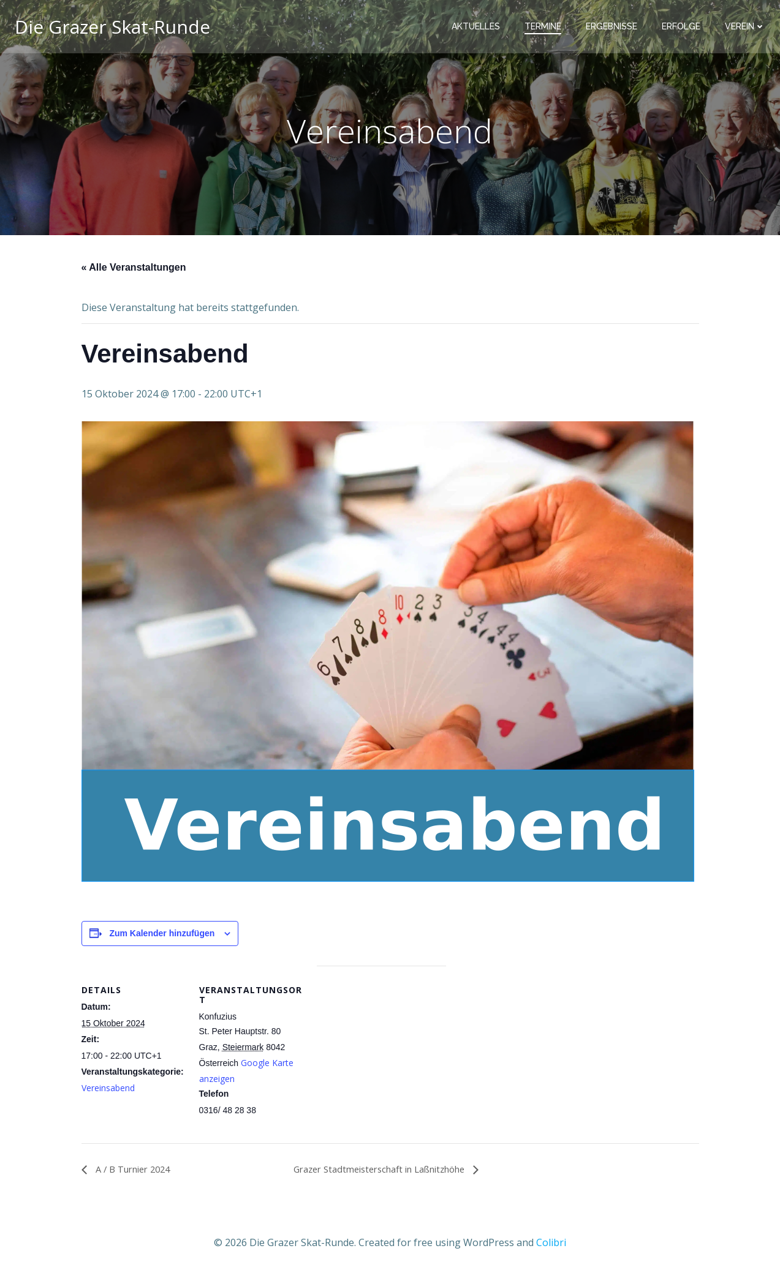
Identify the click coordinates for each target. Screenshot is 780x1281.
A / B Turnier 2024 (136, 1172)
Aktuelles (478, 27)
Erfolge (683, 27)
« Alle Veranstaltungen (133, 270)
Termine (545, 27)
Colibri (551, 1245)
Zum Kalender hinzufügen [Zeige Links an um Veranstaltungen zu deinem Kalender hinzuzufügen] (161, 936)
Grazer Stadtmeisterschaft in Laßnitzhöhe (390, 1172)
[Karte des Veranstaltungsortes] (381, 1053)
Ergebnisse (614, 27)
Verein (747, 27)
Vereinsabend (108, 1090)
